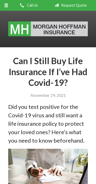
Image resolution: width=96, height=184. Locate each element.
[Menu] (6, 5)
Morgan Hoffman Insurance (48, 29)
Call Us (28, 5)
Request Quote (69, 5)
